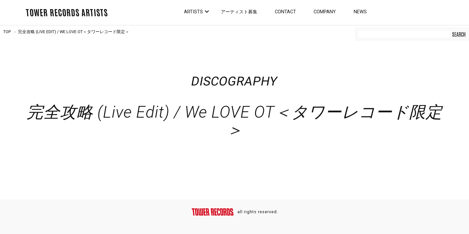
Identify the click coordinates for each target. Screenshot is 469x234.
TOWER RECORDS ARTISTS (66, 12)
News (360, 12)
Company (325, 12)
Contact (285, 12)
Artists (193, 12)
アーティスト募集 (239, 12)
